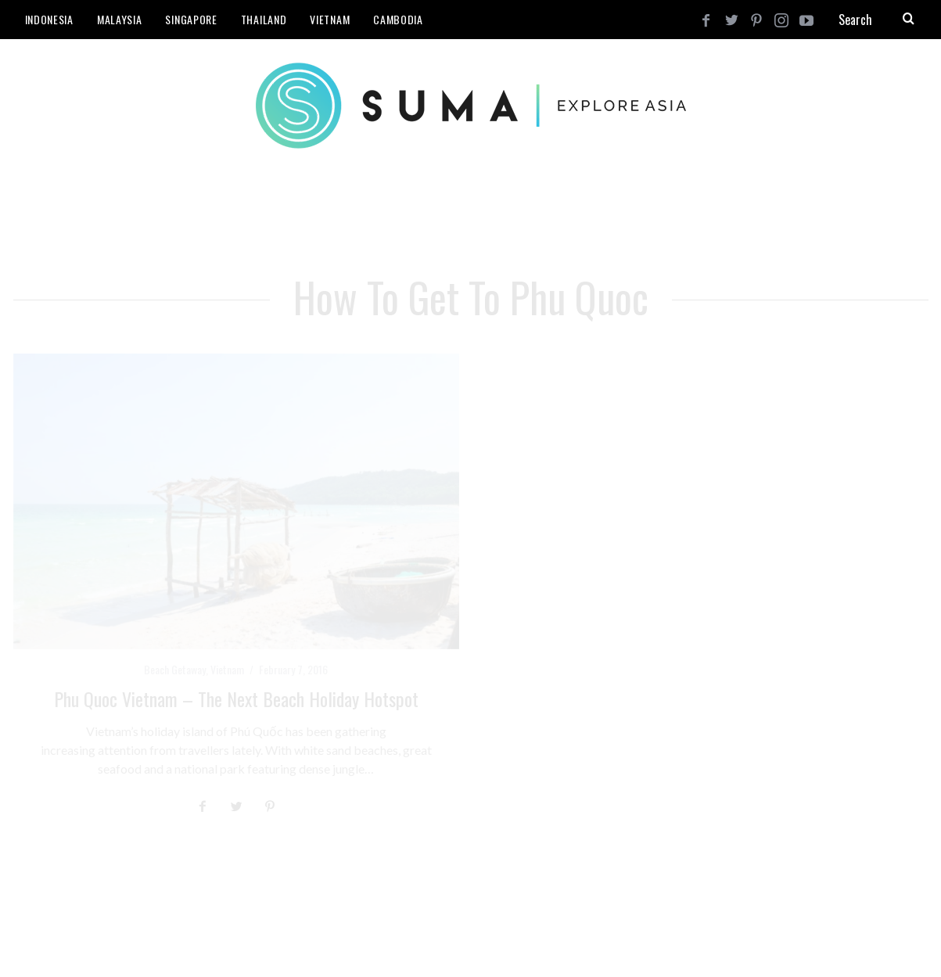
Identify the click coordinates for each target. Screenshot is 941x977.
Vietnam (330, 19)
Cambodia (398, 19)
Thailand (264, 19)
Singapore (191, 19)
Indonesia (49, 19)
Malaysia (119, 19)
